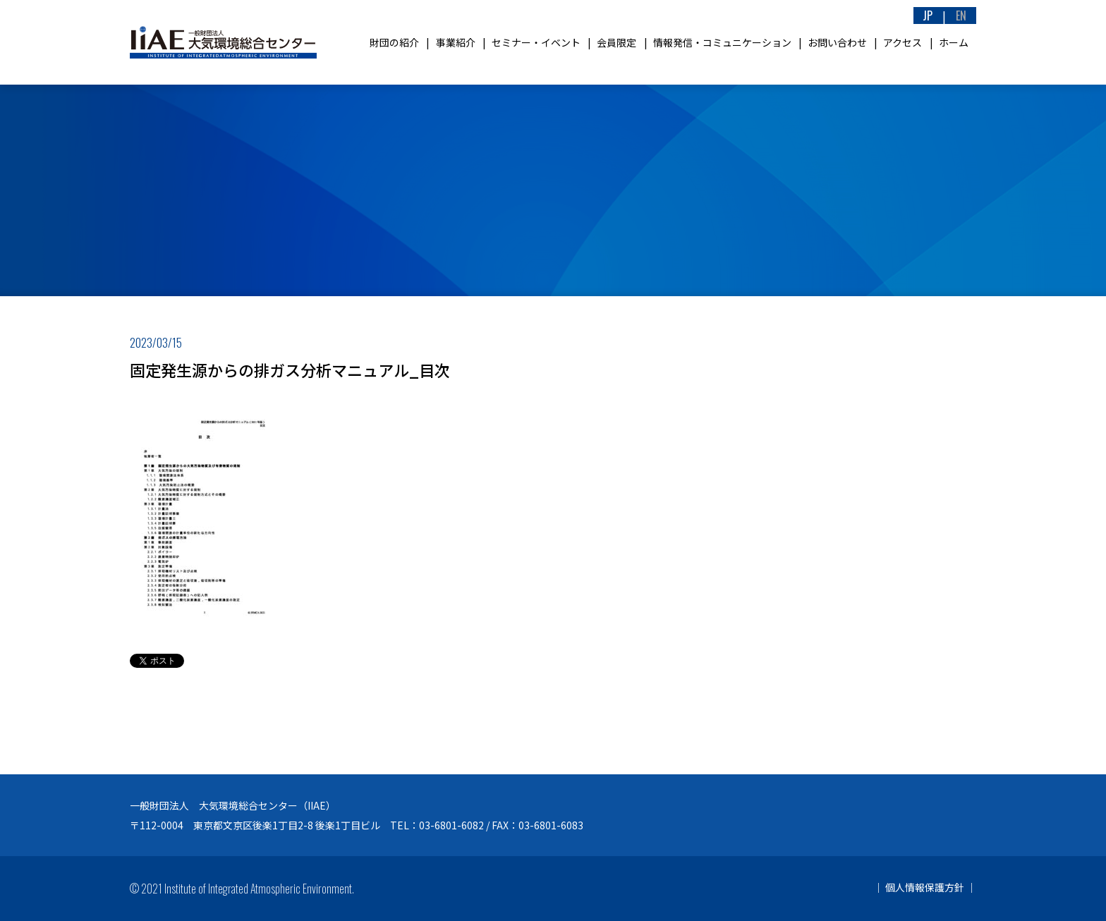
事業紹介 (455, 42)
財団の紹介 (394, 42)
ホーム (953, 42)
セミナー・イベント (536, 42)
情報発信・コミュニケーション (722, 42)
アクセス (902, 42)
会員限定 (616, 42)
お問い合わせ (837, 42)
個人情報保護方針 (924, 887)
